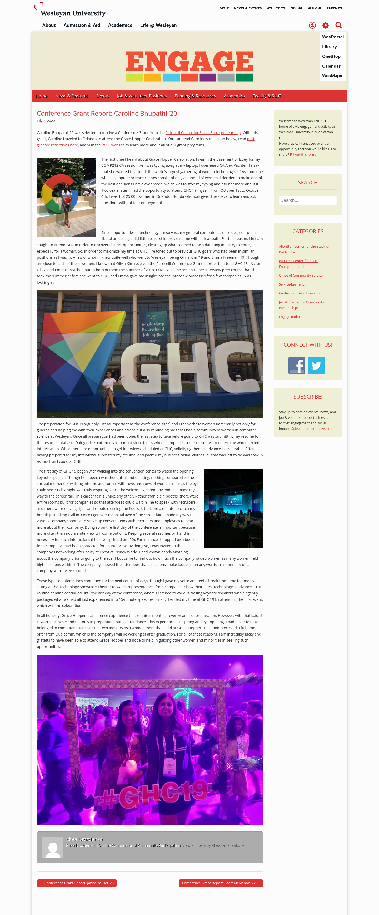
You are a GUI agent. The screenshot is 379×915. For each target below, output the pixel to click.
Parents (334, 8)
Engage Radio (289, 317)
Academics (120, 25)
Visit (224, 8)
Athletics (276, 8)
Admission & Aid (82, 25)
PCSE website (113, 145)
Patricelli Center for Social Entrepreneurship (203, 132)
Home (41, 96)
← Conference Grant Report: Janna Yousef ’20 (77, 883)
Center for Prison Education (300, 293)
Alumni (314, 8)
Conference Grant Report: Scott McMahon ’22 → (221, 883)
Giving (297, 8)
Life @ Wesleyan (158, 25)
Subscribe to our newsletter (312, 429)
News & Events (248, 8)
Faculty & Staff (267, 96)
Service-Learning (292, 284)
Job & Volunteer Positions (142, 96)
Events (102, 96)
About (49, 25)
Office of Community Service (301, 275)
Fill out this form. (303, 154)
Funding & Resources (195, 96)
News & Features (71, 96)
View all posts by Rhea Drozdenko (213, 845)
